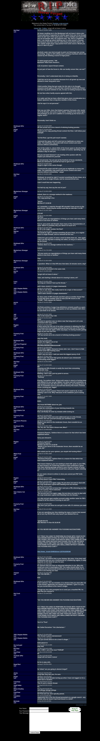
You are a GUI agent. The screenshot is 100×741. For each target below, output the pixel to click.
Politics (44, 28)
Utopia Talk (37, 28)
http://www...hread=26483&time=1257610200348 (54, 551)
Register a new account (60, 23)
